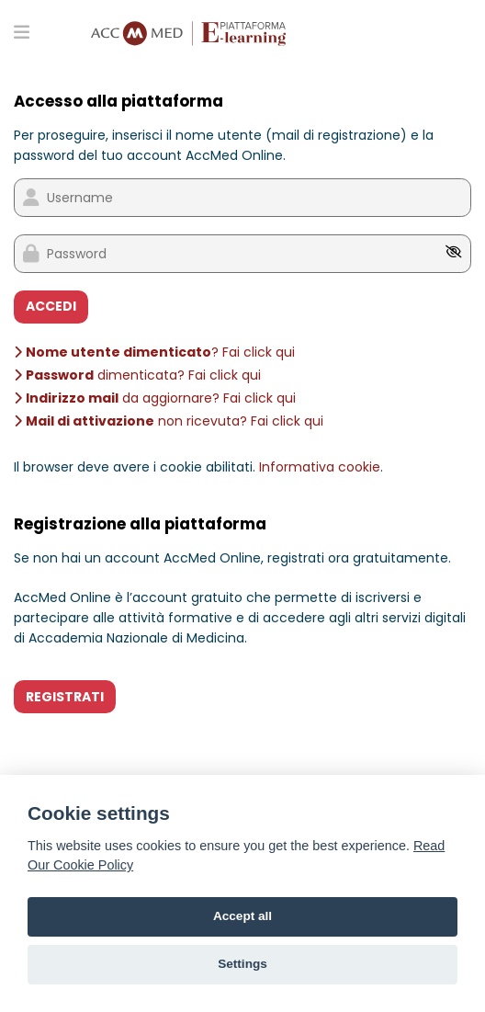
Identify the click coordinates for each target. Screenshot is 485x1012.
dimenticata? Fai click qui (137, 375)
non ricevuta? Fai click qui (168, 421)
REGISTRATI (65, 697)
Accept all (242, 916)
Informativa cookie (319, 467)
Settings (242, 964)
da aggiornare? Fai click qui (155, 398)
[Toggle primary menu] (21, 31)
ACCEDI (51, 306)
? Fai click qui (154, 352)
